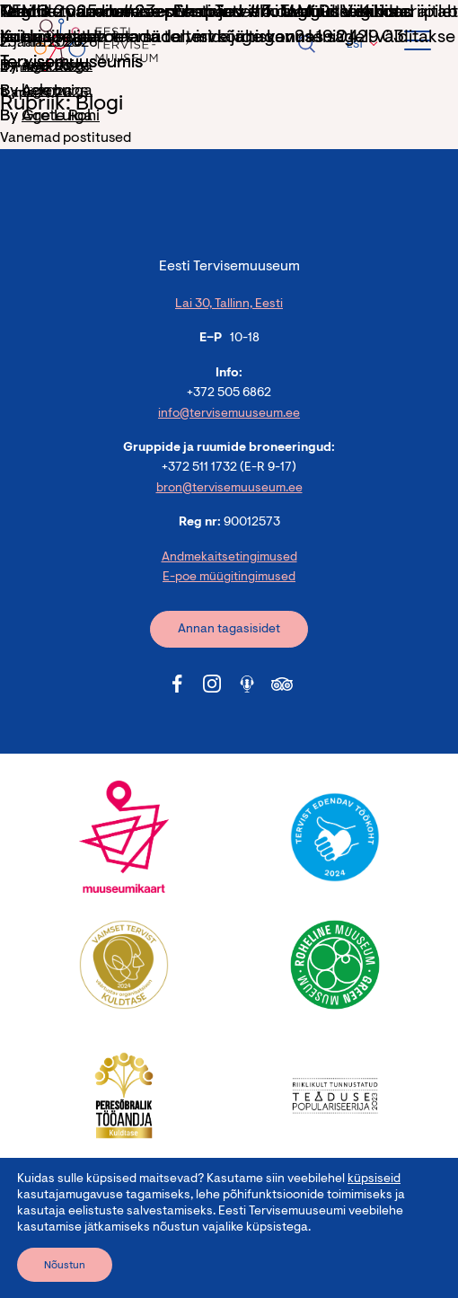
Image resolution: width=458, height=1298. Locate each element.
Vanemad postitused (65, 138)
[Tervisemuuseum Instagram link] (212, 684)
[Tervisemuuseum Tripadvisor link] (282, 684)
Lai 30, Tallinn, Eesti (229, 304)
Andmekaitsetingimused (229, 558)
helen (41, 92)
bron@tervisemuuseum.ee (229, 488)
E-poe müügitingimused (229, 577)
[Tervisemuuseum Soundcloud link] (247, 684)
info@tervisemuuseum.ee (229, 414)
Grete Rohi (61, 117)
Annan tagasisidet (229, 629)
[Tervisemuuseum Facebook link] (177, 684)
